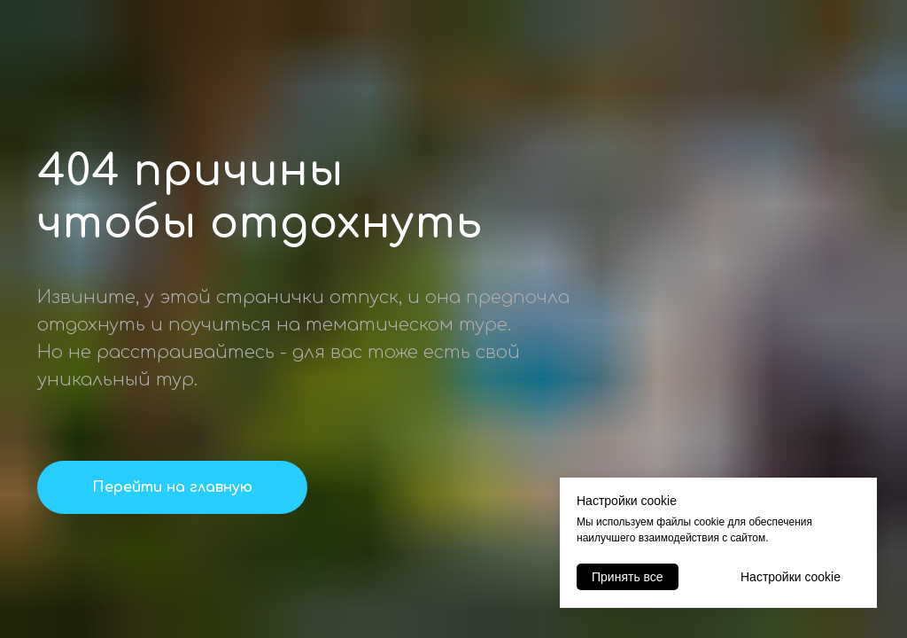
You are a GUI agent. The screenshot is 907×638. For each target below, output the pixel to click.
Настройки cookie (790, 577)
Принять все (627, 577)
